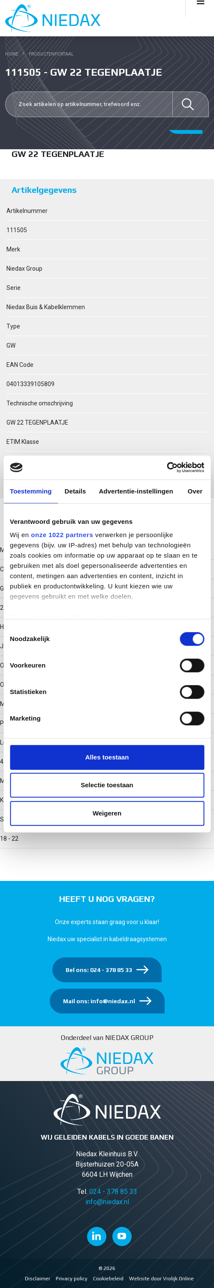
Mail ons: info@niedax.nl (99, 1001)
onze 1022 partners (62, 534)
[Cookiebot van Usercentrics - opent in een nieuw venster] (166, 467)
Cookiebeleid (108, 1279)
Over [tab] (195, 491)
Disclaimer (37, 1279)
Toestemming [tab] (31, 491)
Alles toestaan (107, 757)
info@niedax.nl (107, 1202)
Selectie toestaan (107, 785)
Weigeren (107, 813)
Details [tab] (75, 491)
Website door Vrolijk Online (161, 1279)
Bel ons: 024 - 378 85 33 (99, 969)
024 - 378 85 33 (113, 1192)
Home (11, 54)
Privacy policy (71, 1279)
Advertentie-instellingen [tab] (136, 491)
